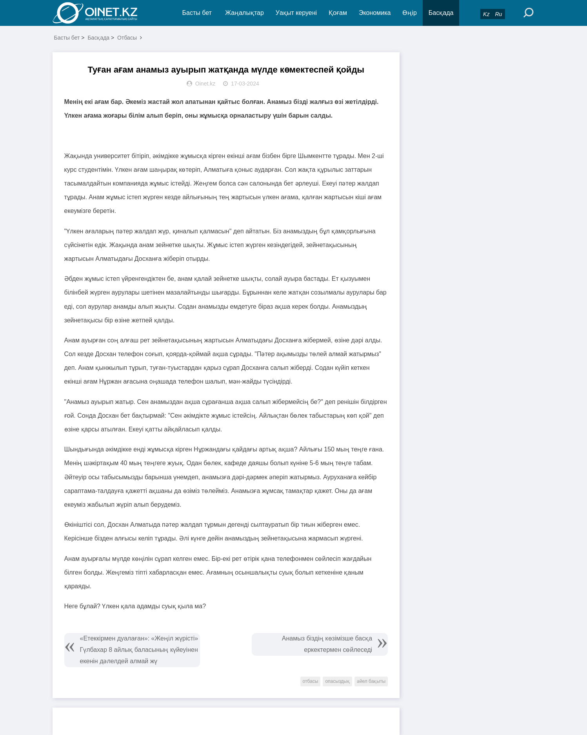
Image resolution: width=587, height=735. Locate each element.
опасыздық (337, 681)
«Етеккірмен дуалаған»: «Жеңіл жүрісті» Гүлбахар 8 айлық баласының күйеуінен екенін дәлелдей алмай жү (139, 649)
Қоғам (338, 12)
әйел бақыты (371, 681)
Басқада (441, 12)
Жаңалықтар (244, 12)
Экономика (375, 12)
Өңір (409, 12)
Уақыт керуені (296, 12)
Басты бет (197, 12)
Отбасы (127, 38)
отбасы (310, 681)
